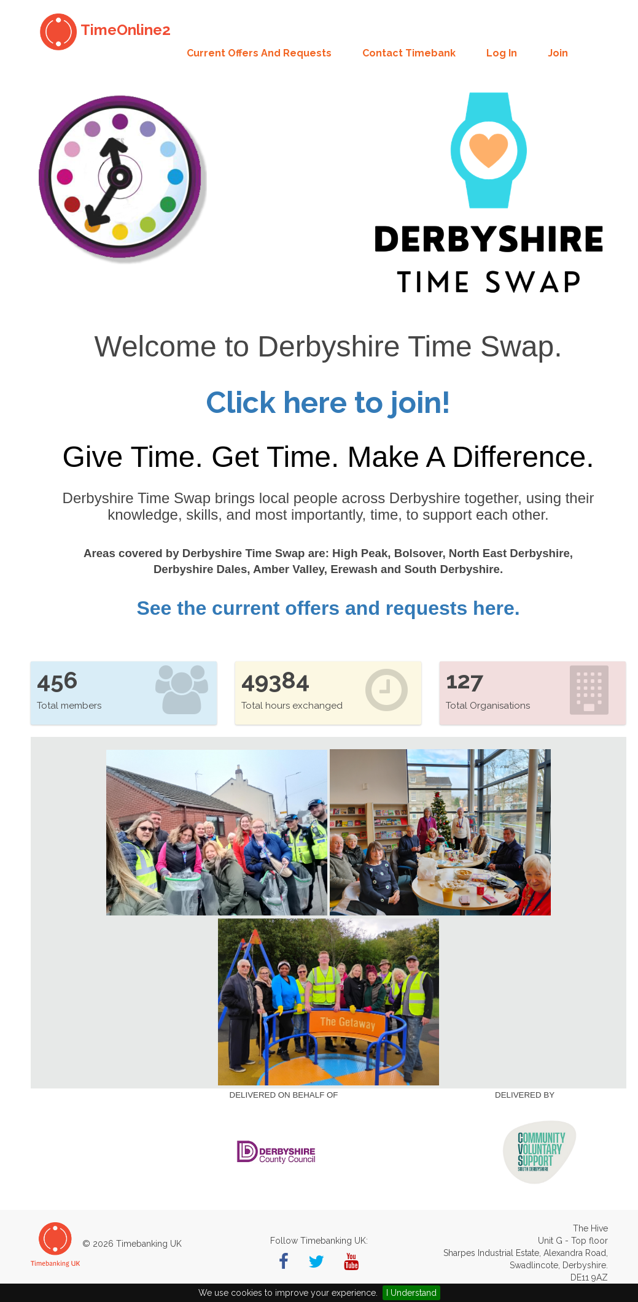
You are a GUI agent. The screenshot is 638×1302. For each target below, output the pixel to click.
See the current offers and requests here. (327, 608)
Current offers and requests (259, 53)
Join (558, 53)
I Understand (411, 1293)
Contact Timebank (409, 53)
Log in (501, 53)
